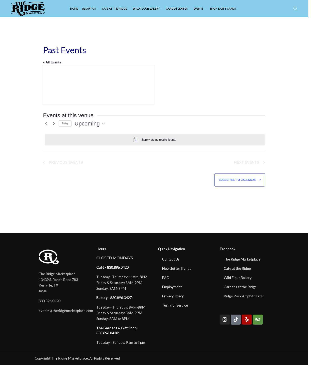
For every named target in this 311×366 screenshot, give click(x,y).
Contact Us (170, 260)
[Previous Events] (45, 124)
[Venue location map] (98, 86)
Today (65, 124)
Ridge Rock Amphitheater (244, 297)
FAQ (165, 278)
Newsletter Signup (176, 269)
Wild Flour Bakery (238, 278)
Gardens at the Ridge (240, 287)
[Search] (295, 9)
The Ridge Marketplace (242, 260)
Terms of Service (175, 306)
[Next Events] (53, 124)
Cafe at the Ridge (237, 269)
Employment (172, 287)
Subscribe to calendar (237, 180)
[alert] (155, 140)
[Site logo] (29, 8)
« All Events (52, 63)
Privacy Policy (173, 297)
